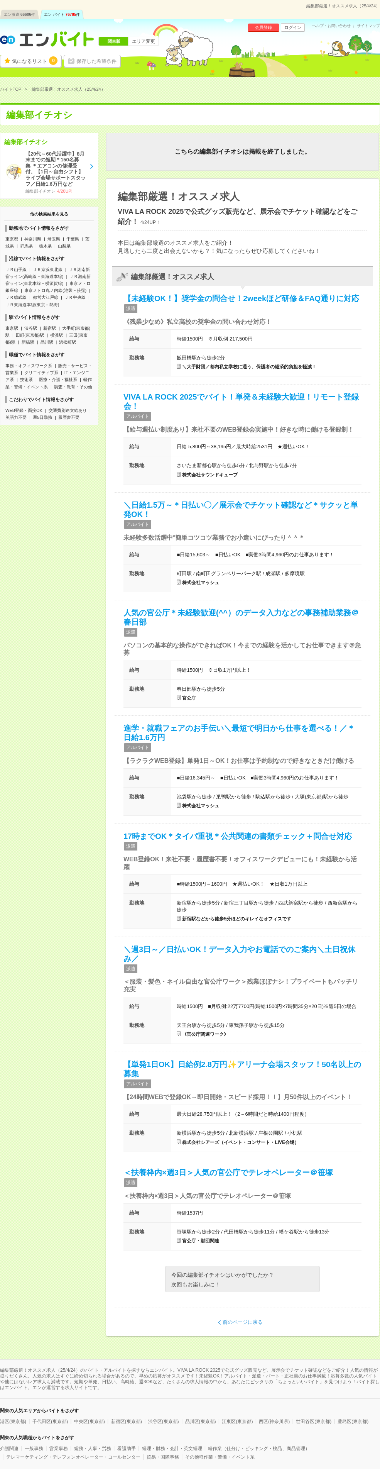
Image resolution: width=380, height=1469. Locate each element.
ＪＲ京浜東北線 (47, 269)
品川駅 (47, 342)
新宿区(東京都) (126, 1421)
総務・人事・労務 (92, 1448)
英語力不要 (16, 417)
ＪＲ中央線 (75, 297)
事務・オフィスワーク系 (28, 365)
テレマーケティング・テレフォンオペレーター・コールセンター (73, 1457)
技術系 (26, 379)
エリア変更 (143, 41)
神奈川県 (32, 239)
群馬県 (26, 246)
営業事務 (58, 1448)
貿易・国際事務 (163, 1457)
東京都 (11, 239)
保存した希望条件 (96, 61)
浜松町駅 (67, 342)
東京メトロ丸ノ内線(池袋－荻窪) (55, 290)
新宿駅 (49, 328)
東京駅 (11, 328)
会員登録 (263, 27)
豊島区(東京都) (353, 1421)
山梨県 (64, 246)
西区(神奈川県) (274, 1421)
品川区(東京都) (200, 1421)
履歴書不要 (68, 417)
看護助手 (126, 1448)
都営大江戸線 (45, 297)
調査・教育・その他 (73, 387)
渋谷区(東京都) (163, 1421)
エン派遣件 (19, 14)
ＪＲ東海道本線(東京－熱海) (32, 304)
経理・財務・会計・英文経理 (172, 1448)
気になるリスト (34, 60)
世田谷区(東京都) (313, 1421)
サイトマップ (368, 26)
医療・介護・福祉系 (58, 379)
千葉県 (72, 239)
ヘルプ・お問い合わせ (331, 26)
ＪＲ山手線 (16, 269)
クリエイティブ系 (41, 372)
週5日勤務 (42, 417)
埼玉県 (53, 239)
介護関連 (9, 1448)
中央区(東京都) (89, 1421)
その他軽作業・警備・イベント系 (220, 1457)
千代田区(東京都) (50, 1421)
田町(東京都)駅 (30, 335)
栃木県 (45, 246)
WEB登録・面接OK (23, 410)
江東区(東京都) (237, 1421)
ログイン (292, 27)
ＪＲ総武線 (16, 297)
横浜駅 (56, 335)
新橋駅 (28, 342)
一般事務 (34, 1448)
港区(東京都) (13, 1421)
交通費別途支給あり (68, 410)
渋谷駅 (30, 328)
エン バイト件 (62, 14)
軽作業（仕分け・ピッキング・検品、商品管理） (259, 1448)
